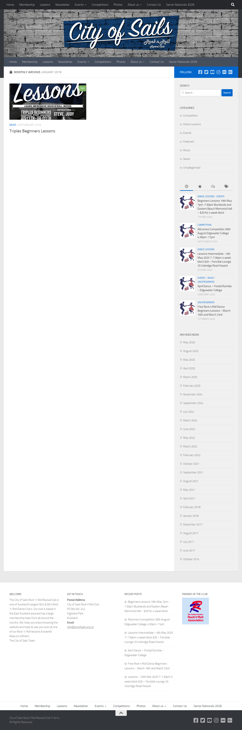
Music (186, 150)
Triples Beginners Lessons (32, 131)
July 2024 (188, 411)
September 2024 (193, 403)
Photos (118, 4)
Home (10, 4)
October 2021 (191, 463)
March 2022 (190, 446)
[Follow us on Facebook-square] (200, 72)
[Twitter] (206, 72)
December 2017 (192, 524)
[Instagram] (218, 72)
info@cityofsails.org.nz (80, 627)
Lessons (45, 4)
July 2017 (188, 542)
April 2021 (189, 498)
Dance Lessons (192, 124)
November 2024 (192, 394)
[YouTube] (212, 72)
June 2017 (189, 550)
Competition (190, 115)
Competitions (100, 4)
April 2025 (189, 368)
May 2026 (189, 342)
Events (79, 4)
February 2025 (191, 385)
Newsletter (62, 4)
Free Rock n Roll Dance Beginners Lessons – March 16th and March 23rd (214, 310)
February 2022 (191, 455)
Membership (27, 4)
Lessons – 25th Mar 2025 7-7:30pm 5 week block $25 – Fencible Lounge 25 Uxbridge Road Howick (148, 681)
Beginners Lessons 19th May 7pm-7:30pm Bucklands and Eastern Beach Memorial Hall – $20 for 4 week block (146, 606)
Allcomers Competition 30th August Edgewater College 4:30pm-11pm (214, 233)
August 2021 (190, 481)
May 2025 (189, 359)
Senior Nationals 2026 (180, 4)
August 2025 (190, 351)
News (12, 125)
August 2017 (190, 533)
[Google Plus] (230, 72)
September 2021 (193, 472)
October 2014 (191, 559)
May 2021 (189, 490)
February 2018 (191, 507)
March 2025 (190, 377)
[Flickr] (224, 72)
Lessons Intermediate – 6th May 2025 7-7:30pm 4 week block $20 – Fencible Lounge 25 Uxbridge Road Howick (148, 637)
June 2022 (189, 429)
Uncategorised (191, 167)
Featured (188, 141)
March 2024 (190, 420)
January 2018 (190, 516)
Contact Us (154, 4)
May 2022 (189, 437)
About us (133, 4)
